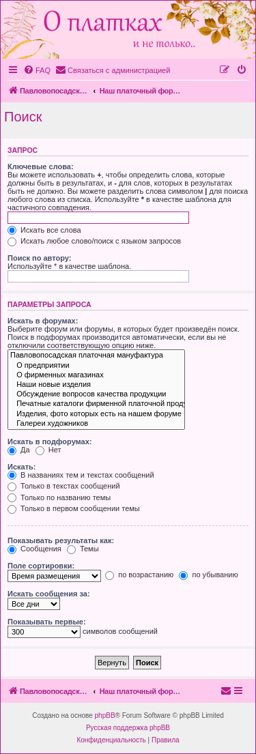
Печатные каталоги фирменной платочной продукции (96, 404)
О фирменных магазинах (96, 375)
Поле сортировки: (41, 566)
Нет (48, 450)
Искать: (21, 467)
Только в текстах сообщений (64, 486)
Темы (83, 549)
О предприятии (96, 366)
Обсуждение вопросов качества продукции (96, 394)
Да (19, 450)
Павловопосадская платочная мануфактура (96, 355)
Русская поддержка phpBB (128, 727)
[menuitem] (37, 70)
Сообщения (34, 549)
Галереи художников (96, 424)
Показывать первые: (47, 622)
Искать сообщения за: (49, 594)
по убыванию (208, 574)
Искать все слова (44, 230)
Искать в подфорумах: (50, 441)
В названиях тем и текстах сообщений (81, 475)
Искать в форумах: (43, 321)
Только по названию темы (59, 497)
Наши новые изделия (96, 385)
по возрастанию (139, 574)
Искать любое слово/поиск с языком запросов (94, 241)
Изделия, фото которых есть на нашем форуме (96, 414)
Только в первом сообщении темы (74, 508)
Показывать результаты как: (61, 540)
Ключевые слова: (41, 166)
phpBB (105, 715)
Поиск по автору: (39, 258)
